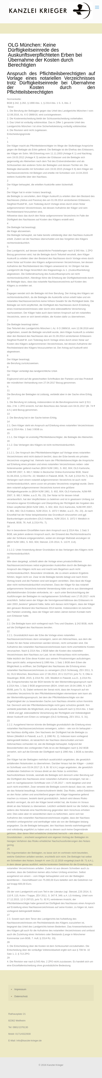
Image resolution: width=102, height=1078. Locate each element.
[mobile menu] (97, 7)
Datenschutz (21, 996)
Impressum (20, 989)
